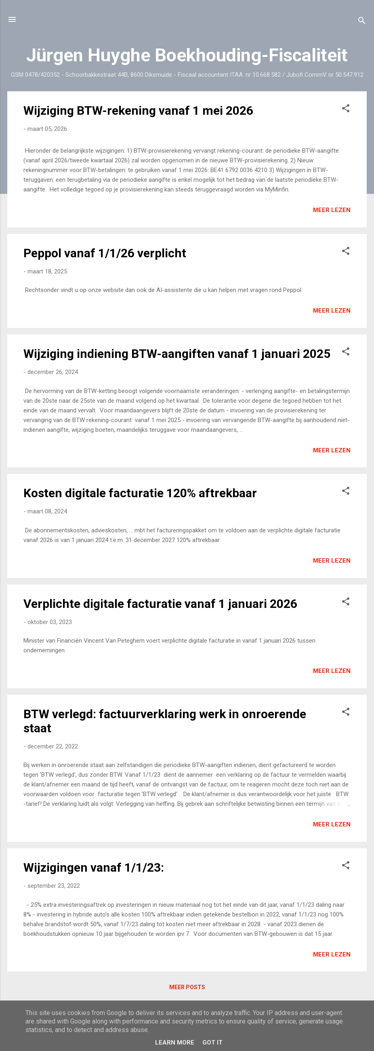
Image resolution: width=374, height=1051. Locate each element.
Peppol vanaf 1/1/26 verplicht (104, 253)
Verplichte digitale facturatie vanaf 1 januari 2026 (160, 604)
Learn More (174, 1042)
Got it (212, 1042)
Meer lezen (332, 210)
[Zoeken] (362, 22)
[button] (346, 109)
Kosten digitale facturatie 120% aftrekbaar (140, 493)
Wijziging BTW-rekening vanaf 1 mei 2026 (138, 110)
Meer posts (187, 987)
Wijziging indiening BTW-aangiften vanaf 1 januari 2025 (176, 354)
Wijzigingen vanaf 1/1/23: (93, 867)
